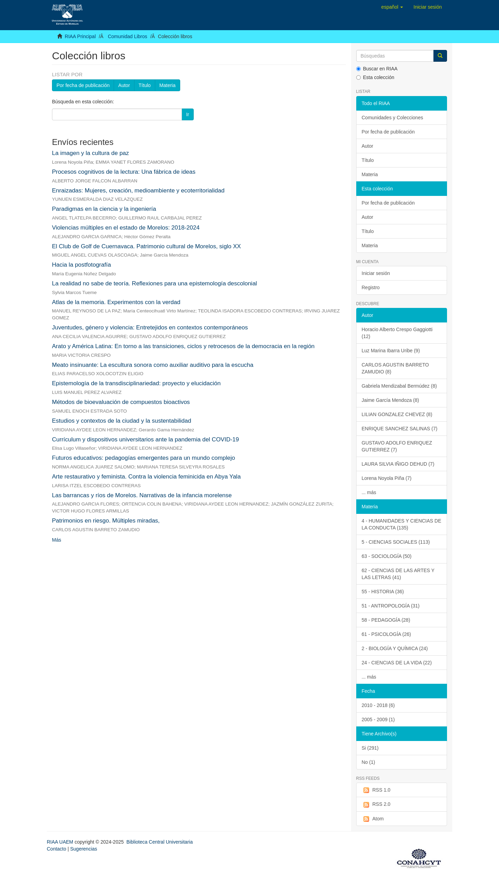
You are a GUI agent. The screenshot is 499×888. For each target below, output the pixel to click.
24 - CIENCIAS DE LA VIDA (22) (397, 662)
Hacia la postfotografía (81, 264)
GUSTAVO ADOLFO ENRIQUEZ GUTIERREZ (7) (397, 446)
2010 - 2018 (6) (378, 705)
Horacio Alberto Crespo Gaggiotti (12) (397, 333)
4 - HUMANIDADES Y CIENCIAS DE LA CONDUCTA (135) (401, 524)
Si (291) (370, 748)
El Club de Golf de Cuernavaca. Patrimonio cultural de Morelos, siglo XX (146, 246)
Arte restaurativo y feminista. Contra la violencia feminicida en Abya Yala (146, 476)
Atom (373, 819)
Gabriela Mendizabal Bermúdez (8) (399, 386)
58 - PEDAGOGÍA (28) (386, 620)
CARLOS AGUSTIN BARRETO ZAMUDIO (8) (395, 368)
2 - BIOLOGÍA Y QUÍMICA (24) (395, 648)
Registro (371, 287)
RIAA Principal (80, 36)
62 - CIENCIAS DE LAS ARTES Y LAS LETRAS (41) (398, 574)
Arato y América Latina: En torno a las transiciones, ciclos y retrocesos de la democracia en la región (183, 346)
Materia (167, 85)
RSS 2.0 (376, 804)
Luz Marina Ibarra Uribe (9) (391, 350)
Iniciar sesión (376, 273)
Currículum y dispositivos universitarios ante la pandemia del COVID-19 (145, 439)
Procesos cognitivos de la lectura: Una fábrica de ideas (123, 172)
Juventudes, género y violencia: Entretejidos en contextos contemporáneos (150, 327)
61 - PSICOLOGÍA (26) (386, 634)
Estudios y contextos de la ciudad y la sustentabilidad (121, 420)
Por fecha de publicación (83, 85)
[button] (392, 7)
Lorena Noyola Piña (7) (387, 478)
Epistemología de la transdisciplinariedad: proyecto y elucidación (136, 383)
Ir (187, 114)
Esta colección (375, 77)
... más (369, 492)
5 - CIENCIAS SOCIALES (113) (396, 542)
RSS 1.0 (376, 790)
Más (56, 540)
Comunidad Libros (127, 36)
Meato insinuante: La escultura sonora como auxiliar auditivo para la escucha (152, 365)
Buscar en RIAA (377, 68)
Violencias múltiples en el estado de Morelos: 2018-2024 (126, 227)
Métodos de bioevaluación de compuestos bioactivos (121, 402)
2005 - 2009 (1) (378, 719)
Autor (124, 85)
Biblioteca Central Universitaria (159, 842)
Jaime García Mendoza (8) (390, 400)
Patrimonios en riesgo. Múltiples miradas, (106, 520)
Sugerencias (83, 849)
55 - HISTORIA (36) (383, 591)
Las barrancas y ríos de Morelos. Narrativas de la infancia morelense (142, 495)
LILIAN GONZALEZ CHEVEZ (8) (397, 414)
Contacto (56, 849)
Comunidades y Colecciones (392, 117)
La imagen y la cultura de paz (90, 153)
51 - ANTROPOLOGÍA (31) (391, 606)
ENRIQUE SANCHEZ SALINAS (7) (400, 428)
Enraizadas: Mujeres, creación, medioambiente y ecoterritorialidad (138, 190)
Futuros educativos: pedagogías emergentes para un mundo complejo (143, 458)
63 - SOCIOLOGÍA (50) (387, 556)
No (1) (368, 762)
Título (145, 85)
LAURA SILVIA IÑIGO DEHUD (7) (398, 464)
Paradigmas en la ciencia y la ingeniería (104, 209)
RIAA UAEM (61, 842)
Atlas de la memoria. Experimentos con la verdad (116, 302)
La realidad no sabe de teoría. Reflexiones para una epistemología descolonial (154, 283)
